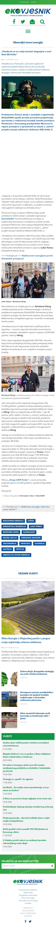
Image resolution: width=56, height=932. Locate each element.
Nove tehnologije (28, 898)
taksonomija (9, 543)
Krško (31, 521)
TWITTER (23, 22)
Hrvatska (25, 543)
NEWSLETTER (32, 22)
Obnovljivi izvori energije (28, 901)
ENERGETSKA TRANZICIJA (14, 526)
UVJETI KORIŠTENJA (28, 913)
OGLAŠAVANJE (24, 2)
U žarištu (28, 903)
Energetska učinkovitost (28, 895)
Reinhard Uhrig (11, 532)
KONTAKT (34, 2)
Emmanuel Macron (30, 538)
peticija (20, 549)
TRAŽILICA (42, 22)
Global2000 (29, 532)
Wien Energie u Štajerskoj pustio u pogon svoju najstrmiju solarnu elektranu (25, 640)
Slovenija (39, 543)
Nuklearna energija (13, 521)
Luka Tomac (36, 526)
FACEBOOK (14, 22)
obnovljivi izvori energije (16, 555)
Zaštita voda (28, 892)
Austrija (7, 549)
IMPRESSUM (28, 908)
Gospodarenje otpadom (28, 890)
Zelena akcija (10, 538)
